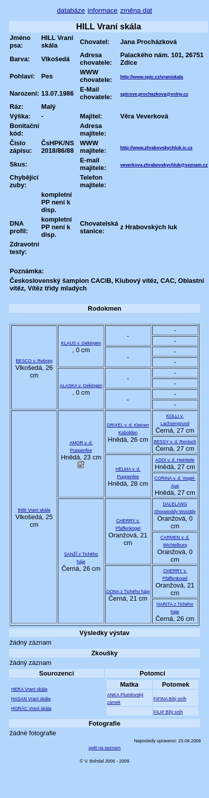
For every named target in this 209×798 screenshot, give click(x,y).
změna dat (136, 10)
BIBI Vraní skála (34, 510)
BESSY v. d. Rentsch (175, 441)
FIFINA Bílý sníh (170, 698)
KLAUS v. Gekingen (81, 343)
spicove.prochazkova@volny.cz (154, 94)
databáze (71, 10)
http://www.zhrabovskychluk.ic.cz (156, 147)
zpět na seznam (104, 747)
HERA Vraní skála (29, 689)
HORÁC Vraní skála (31, 708)
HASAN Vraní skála (31, 698)
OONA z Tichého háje (128, 591)
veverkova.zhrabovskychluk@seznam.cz (163, 164)
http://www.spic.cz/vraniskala (151, 76)
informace (103, 10)
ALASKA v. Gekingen (81, 385)
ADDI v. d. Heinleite (174, 460)
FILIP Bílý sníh (168, 712)
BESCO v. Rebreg (34, 360)
